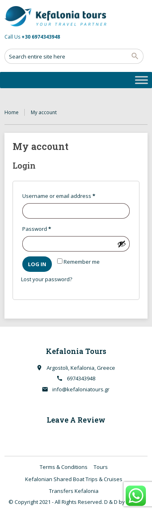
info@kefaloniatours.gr (80, 389)
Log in (37, 264)
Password (47, 227)
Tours (101, 467)
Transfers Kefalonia (73, 491)
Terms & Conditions (64, 467)
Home (11, 112)
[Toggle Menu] (141, 80)
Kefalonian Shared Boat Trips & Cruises (73, 479)
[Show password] (121, 243)
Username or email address (70, 195)
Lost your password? (46, 279)
